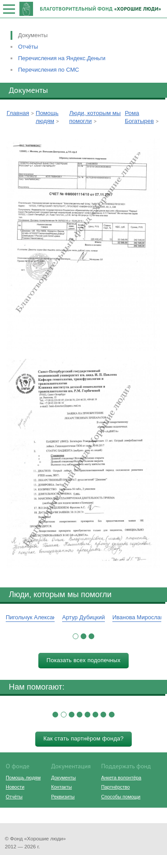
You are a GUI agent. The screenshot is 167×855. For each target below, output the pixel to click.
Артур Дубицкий (83, 617)
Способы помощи (120, 796)
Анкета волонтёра (121, 777)
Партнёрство (115, 787)
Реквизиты (62, 796)
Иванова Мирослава (139, 617)
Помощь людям (23, 777)
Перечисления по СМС (48, 69)
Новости (15, 787)
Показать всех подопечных (84, 660)
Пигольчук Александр (34, 617)
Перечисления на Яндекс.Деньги (61, 58)
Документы (33, 35)
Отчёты (28, 46)
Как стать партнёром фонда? (83, 738)
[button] (75, 636)
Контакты (61, 787)
